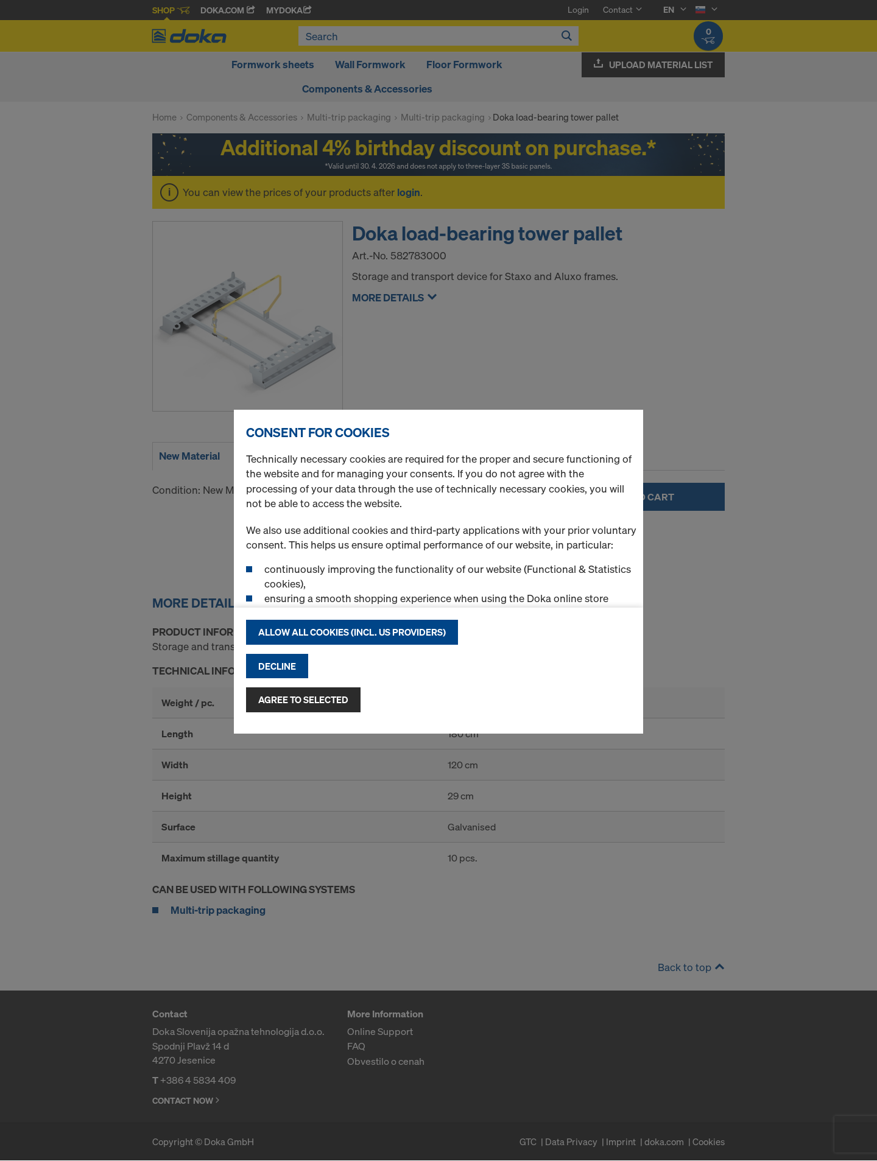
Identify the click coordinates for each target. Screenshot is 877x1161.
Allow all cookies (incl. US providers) (352, 632)
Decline (277, 666)
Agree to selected (303, 699)
